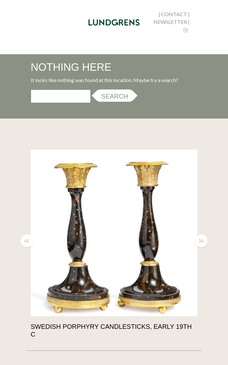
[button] (30, 241)
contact (174, 14)
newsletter (170, 22)
